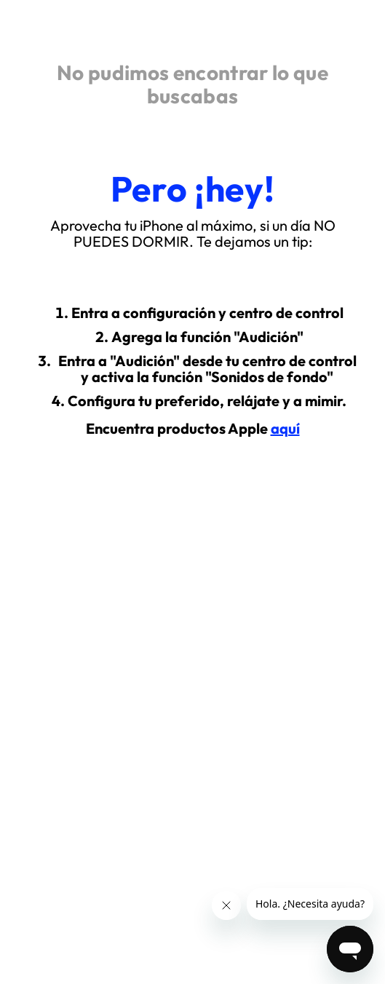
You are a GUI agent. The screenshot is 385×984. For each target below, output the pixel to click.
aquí (285, 428)
